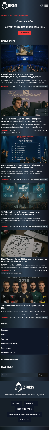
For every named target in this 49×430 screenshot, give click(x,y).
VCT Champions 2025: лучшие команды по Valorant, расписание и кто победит (20, 213)
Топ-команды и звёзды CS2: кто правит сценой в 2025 (23, 306)
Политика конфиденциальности (24, 414)
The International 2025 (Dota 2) (11, 133)
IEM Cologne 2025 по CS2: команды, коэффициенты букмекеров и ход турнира (21, 75)
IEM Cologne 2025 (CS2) (40, 86)
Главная (4, 330)
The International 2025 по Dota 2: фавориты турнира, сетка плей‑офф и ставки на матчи (21, 119)
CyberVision (5, 86)
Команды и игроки (41, 317)
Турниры (4, 339)
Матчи (4, 334)
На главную (24, 33)
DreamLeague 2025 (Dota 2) (39, 179)
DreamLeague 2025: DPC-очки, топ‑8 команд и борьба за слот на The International (22, 166)
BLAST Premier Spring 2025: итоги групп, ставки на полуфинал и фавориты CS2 (24, 260)
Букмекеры (6, 348)
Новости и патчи (8, 352)
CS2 (32, 317)
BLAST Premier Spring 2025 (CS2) (11, 273)
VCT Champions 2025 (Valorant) (38, 226)
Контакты (24, 419)
